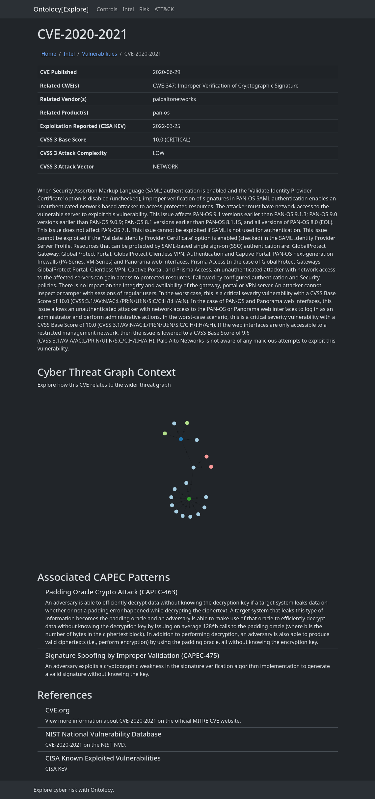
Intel (128, 9)
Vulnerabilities (99, 53)
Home (49, 53)
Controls (106, 9)
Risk (144, 9)
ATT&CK (164, 9)
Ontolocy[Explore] (61, 9)
